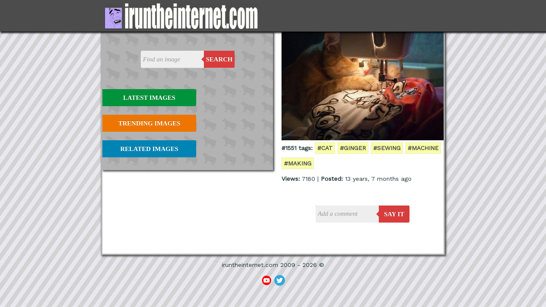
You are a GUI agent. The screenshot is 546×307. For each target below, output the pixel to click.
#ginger (353, 148)
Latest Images (149, 97)
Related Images (149, 148)
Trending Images (149, 123)
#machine (423, 148)
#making (297, 163)
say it (394, 214)
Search (219, 59)
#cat (325, 148)
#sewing (387, 148)
